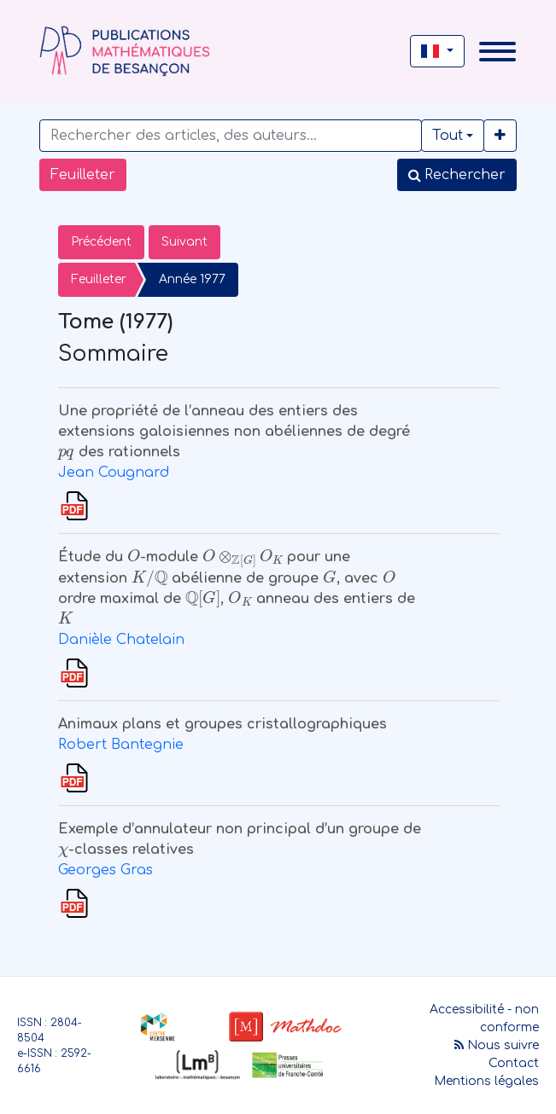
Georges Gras (105, 870)
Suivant (184, 241)
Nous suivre (496, 1045)
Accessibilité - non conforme (484, 1018)
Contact (514, 1063)
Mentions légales (486, 1081)
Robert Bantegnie (121, 744)
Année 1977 (192, 279)
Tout (447, 135)
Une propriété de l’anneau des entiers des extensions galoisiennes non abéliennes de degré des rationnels (234, 431)
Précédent (101, 241)
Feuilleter (82, 175)
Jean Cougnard (113, 472)
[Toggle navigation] (497, 51)
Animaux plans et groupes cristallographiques (222, 724)
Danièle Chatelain (121, 639)
